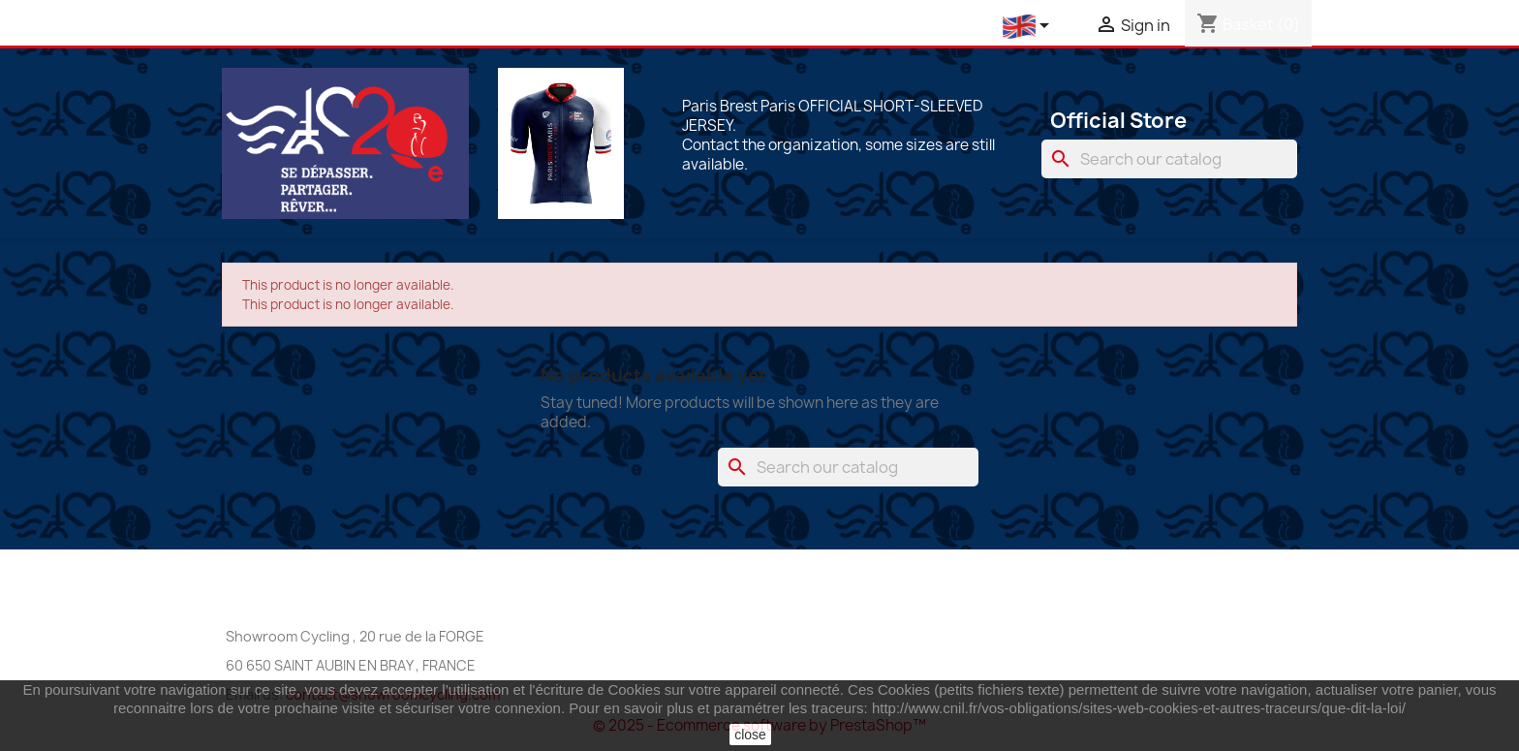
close (750, 734)
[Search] (1169, 159)
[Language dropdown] (1029, 27)
